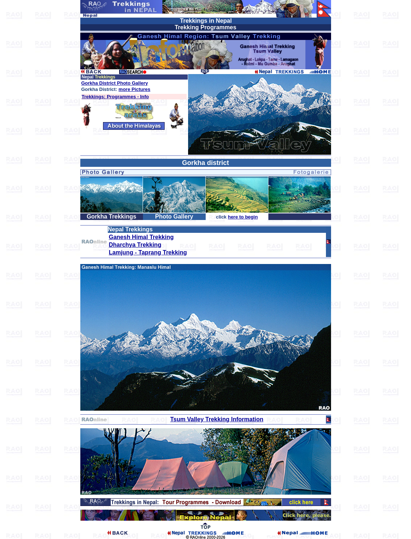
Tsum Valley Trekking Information (216, 419)
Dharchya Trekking (135, 245)
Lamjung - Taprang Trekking (148, 252)
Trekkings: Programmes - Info (115, 96)
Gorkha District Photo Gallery (114, 83)
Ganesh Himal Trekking (141, 237)
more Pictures (134, 89)
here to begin (243, 217)
